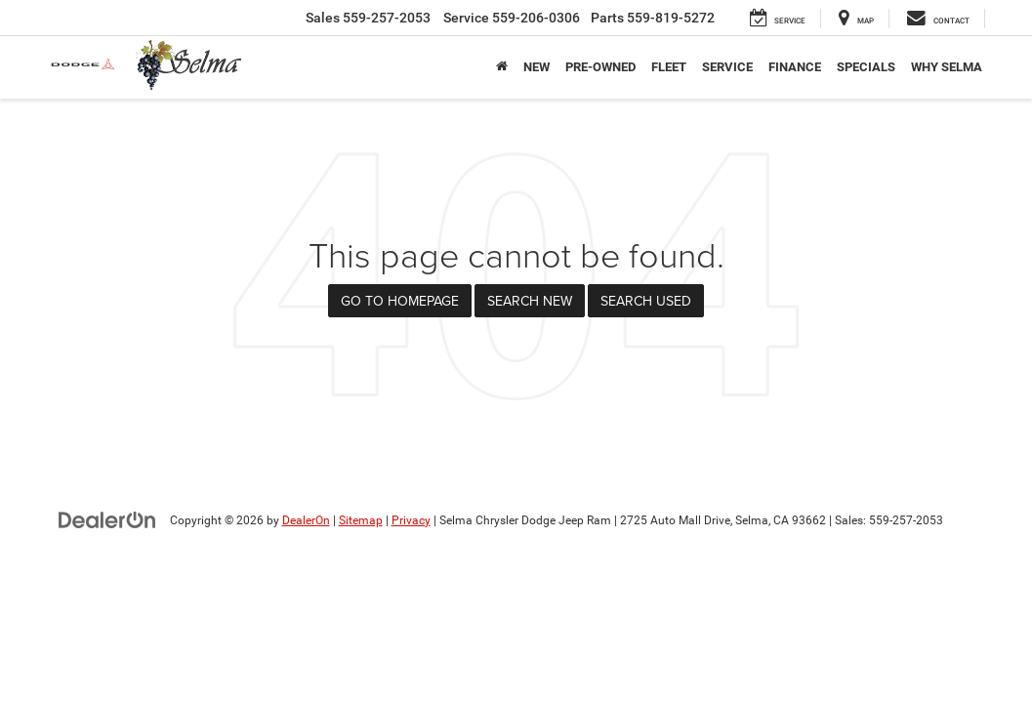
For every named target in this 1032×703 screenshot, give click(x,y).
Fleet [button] (668, 67)
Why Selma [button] (946, 67)
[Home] (502, 67)
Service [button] (727, 67)
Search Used (645, 300)
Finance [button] (794, 67)
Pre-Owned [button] (600, 67)
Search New (529, 300)
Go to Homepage (400, 300)
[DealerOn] (107, 519)
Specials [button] (866, 67)
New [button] (536, 67)
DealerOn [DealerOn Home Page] (306, 520)
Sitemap (361, 520)
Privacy (411, 520)
